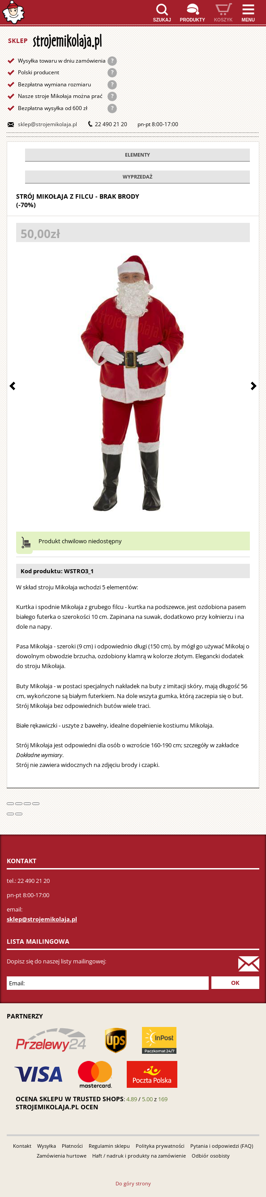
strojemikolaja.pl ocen (57, 1107)
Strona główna (13, 12)
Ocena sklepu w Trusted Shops (70, 1099)
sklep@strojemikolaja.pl (47, 124)
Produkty (192, 19)
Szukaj (162, 19)
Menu (248, 19)
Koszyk (223, 19)
